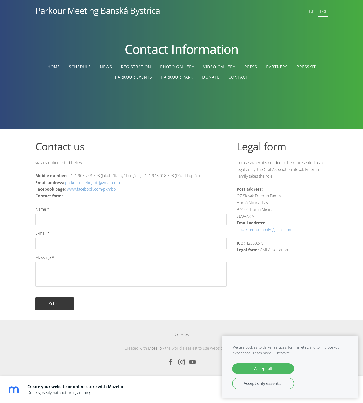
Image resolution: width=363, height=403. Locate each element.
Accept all (263, 368)
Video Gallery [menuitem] (219, 67)
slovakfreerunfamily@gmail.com (264, 229)
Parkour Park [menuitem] (177, 77)
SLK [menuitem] (311, 11)
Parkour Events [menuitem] (133, 77)
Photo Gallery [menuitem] (177, 67)
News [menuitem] (106, 67)
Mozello (155, 348)
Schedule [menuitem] (80, 67)
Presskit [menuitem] (306, 67)
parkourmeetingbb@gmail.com (92, 182)
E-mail (42, 233)
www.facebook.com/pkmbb (91, 189)
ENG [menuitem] (323, 11)
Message (44, 257)
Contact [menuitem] (238, 77)
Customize (282, 353)
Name (42, 209)
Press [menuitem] (250, 67)
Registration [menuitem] (136, 67)
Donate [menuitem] (211, 77)
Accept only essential (263, 383)
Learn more (262, 353)
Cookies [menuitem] (182, 334)
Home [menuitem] (53, 67)
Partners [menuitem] (277, 67)
